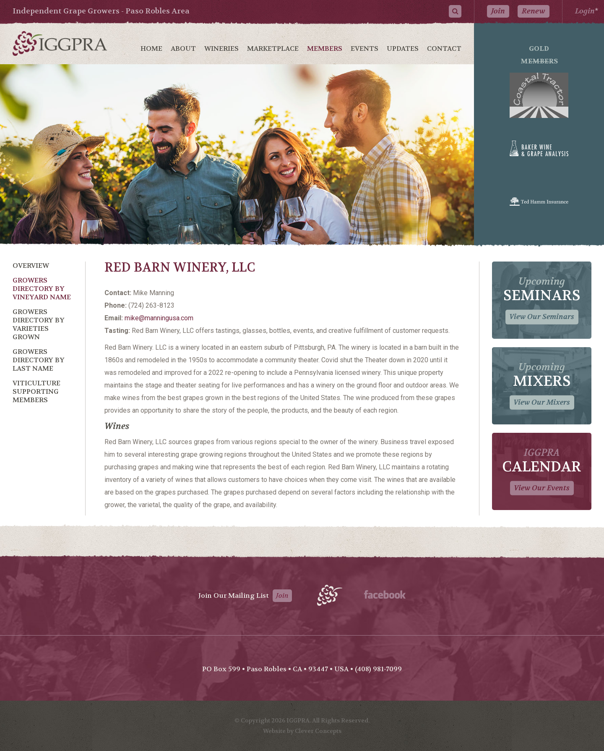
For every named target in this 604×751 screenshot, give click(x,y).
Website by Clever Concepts (302, 731)
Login (585, 11)
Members (324, 48)
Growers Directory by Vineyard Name (42, 288)
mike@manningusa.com (159, 318)
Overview (31, 265)
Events (364, 48)
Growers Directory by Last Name (39, 360)
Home (151, 48)
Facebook (385, 594)
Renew (533, 11)
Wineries (221, 48)
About (183, 48)
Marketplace (273, 48)
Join (498, 11)
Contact (444, 48)
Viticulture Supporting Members (36, 391)
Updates (403, 48)
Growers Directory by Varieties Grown (39, 324)
